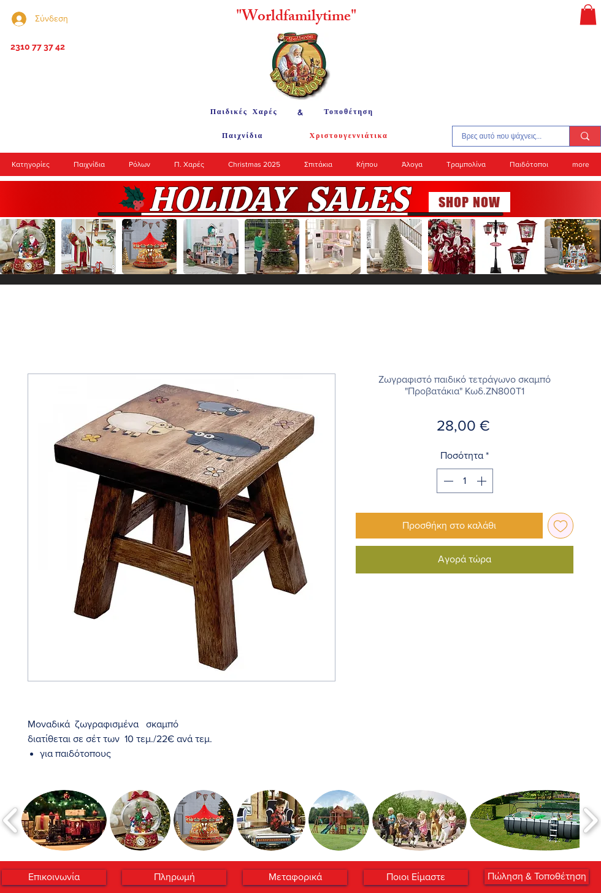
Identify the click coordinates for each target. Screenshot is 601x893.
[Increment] (482, 480)
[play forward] (585, 246)
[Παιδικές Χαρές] (244, 112)
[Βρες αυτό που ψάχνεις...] (501, 136)
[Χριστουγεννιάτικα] (349, 136)
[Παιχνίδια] (242, 136)
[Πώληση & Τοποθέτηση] (536, 876)
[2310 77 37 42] (36, 47)
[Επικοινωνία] (54, 877)
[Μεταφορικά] (295, 877)
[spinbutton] (465, 480)
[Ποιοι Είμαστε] (416, 877)
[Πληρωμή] (174, 877)
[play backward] (15, 246)
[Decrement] (447, 480)
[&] (300, 112)
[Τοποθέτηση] (348, 112)
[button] (588, 14)
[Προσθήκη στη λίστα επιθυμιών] (560, 525)
